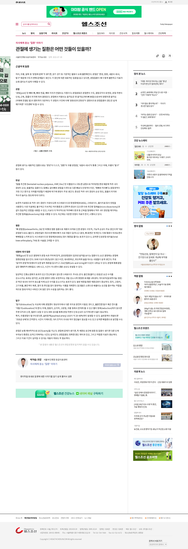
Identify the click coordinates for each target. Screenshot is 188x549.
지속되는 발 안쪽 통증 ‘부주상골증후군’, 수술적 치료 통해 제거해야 (157, 284)
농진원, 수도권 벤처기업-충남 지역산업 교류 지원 (152, 429)
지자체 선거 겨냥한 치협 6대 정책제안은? (144, 417)
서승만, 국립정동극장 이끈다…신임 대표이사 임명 (153, 382)
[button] (167, 226)
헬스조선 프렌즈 (80, 33)
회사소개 (19, 518)
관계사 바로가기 (155, 540)
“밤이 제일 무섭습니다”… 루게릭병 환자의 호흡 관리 (157, 297)
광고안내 (55, 518)
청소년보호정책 (44, 518)
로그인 (170, 2)
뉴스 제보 (87, 518)
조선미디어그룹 (157, 2)
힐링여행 (136, 33)
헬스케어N (149, 33)
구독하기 (167, 146)
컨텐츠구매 (65, 518)
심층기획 (43, 33)
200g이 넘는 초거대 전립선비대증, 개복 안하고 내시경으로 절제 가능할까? (157, 311)
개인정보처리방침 (30, 518)
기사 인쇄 (163, 55)
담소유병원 (137, 345)
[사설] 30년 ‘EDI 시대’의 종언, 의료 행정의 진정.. (145, 405)
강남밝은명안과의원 (141, 356)
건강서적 (123, 33)
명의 (32, 33)
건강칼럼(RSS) (151, 518)
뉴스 (24, 33)
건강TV (65, 33)
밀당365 (100, 33)
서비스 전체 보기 (77, 518)
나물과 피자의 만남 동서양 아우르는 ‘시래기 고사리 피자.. (158, 157)
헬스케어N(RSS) (137, 518)
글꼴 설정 (169, 55)
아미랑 (112, 33)
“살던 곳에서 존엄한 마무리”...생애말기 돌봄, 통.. (145, 393)
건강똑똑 (162, 33)
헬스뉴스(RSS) (165, 518)
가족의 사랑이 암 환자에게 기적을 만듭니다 (159, 175)
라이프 (54, 33)
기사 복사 (157, 55)
